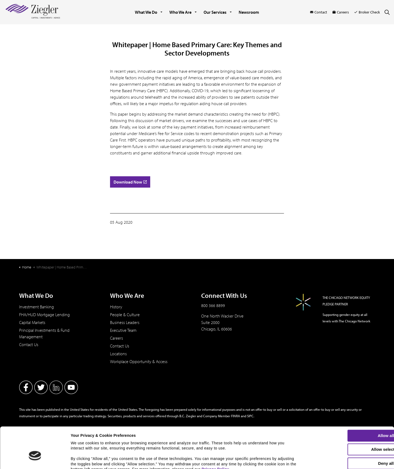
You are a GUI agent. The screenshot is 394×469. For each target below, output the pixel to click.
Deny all (349, 431)
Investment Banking (36, 306)
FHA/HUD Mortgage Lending (44, 314)
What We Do (146, 12)
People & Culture (125, 314)
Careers (341, 12)
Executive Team (123, 330)
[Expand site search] (387, 12)
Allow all (349, 403)
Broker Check (367, 12)
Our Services (215, 12)
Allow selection (349, 417)
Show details (281, 460)
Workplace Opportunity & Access (138, 361)
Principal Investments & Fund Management (44, 333)
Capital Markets (32, 322)
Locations (118, 353)
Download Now (130, 182)
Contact (318, 12)
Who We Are (180, 12)
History (116, 306)
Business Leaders (124, 322)
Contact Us (28, 344)
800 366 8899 (213, 305)
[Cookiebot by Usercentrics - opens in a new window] (35, 462)
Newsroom (249, 12)
